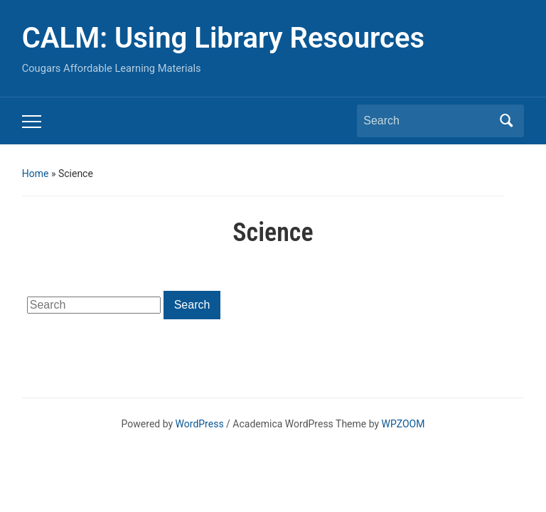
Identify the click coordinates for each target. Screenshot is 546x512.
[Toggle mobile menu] (31, 121)
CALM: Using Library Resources (223, 38)
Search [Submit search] (506, 121)
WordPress (200, 424)
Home (35, 173)
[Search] (427, 121)
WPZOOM (403, 424)
